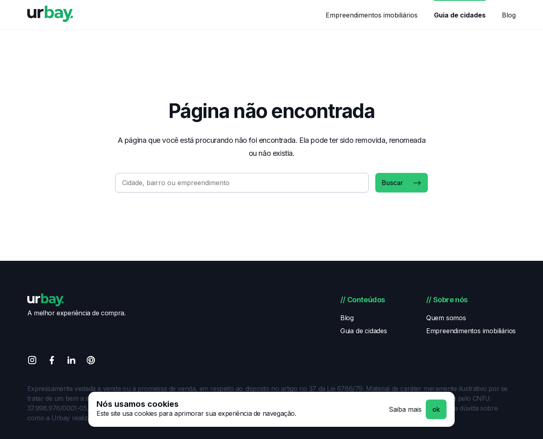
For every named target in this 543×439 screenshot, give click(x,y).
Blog (509, 15)
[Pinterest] (91, 361)
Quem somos (446, 318)
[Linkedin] (71, 361)
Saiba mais (405, 409)
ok (436, 409)
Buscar (392, 183)
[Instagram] (32, 361)
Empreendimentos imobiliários (372, 15)
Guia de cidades (460, 15)
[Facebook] (52, 361)
